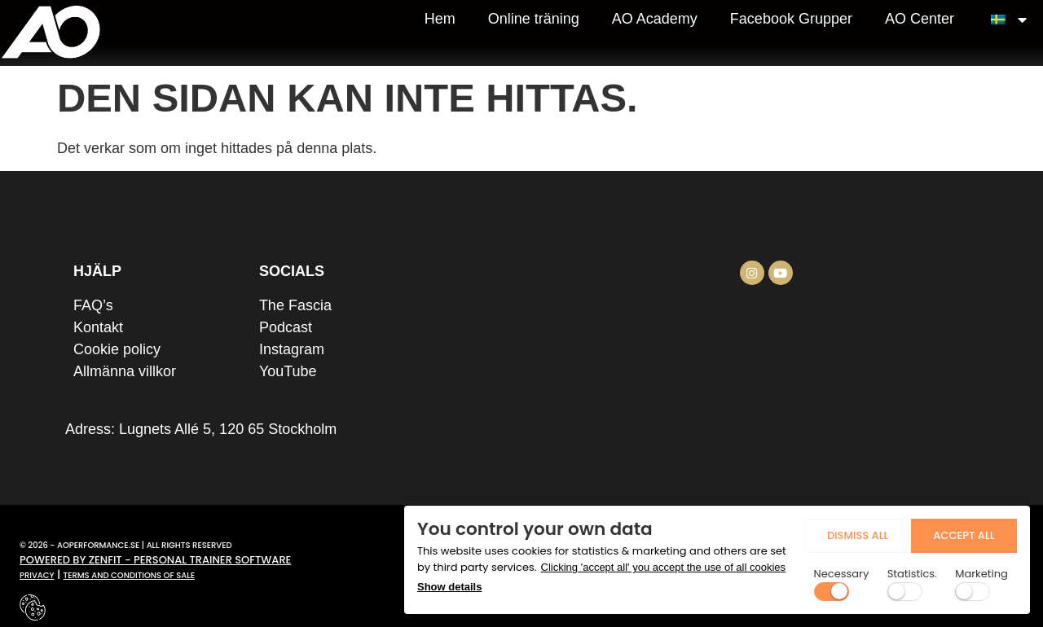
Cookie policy (117, 349)
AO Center (919, 19)
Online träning (533, 19)
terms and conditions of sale (129, 575)
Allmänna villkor (124, 371)
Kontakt (98, 327)
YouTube (288, 371)
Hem (440, 19)
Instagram (291, 349)
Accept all (944, 530)
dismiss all (801, 530)
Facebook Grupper (791, 19)
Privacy (37, 575)
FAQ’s (93, 305)
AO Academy (655, 19)
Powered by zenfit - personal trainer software (155, 560)
